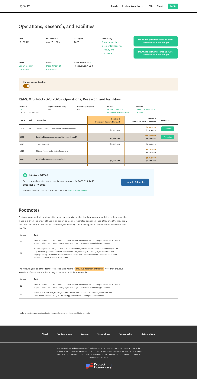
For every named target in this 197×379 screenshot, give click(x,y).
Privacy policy (126, 334)
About (160, 6)
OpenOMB (25, 6)
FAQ (150, 6)
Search (114, 6)
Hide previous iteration (34, 82)
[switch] (26, 86)
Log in (173, 6)
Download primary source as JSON (155, 53)
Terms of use (103, 334)
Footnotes (168, 129)
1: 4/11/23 (23, 109)
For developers (64, 334)
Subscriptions (148, 334)
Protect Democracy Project (79, 354)
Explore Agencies (133, 6)
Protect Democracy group (98, 357)
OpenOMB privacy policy (77, 190)
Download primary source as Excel (155, 41)
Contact (85, 334)
